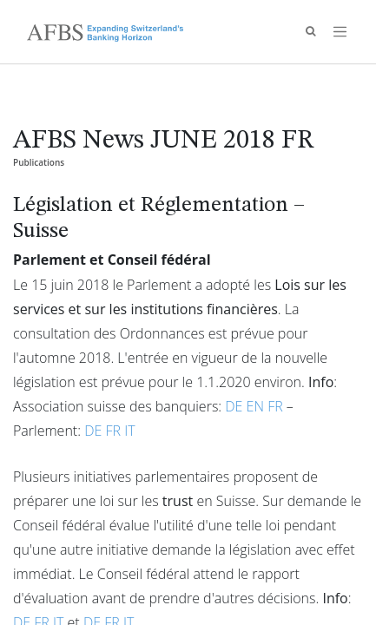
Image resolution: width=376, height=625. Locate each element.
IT (129, 430)
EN (255, 406)
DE (233, 406)
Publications (38, 162)
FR (275, 406)
